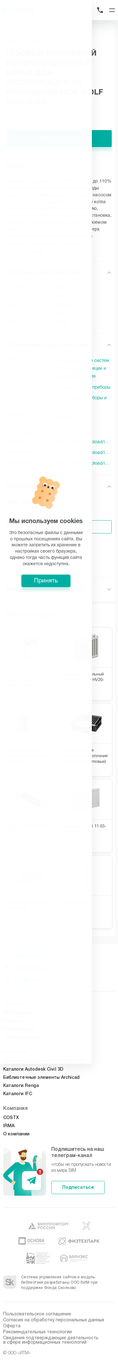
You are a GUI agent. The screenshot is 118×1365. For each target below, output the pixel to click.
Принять (59, 728)
